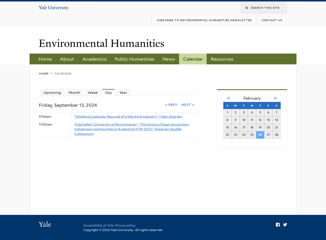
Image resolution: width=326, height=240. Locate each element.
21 (276, 127)
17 (243, 127)
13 (268, 120)
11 (252, 120)
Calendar (193, 59)
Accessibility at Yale (98, 225)
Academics (94, 59)
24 (244, 134)
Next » (188, 104)
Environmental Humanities (103, 43)
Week (93, 93)
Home (45, 59)
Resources (222, 59)
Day (110, 92)
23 (235, 134)
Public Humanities (134, 59)
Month (74, 93)
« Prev (171, 104)
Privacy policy (125, 225)
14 (276, 120)
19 (260, 127)
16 (235, 127)
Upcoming (52, 93)
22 (227, 134)
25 (252, 134)
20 (268, 127)
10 (244, 120)
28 (276, 134)
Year (123, 93)
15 (227, 127)
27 (268, 134)
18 (251, 127)
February (252, 98)
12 (260, 120)
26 (260, 134)
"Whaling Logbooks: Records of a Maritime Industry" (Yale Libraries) (128, 117)
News (168, 59)
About (67, 59)
